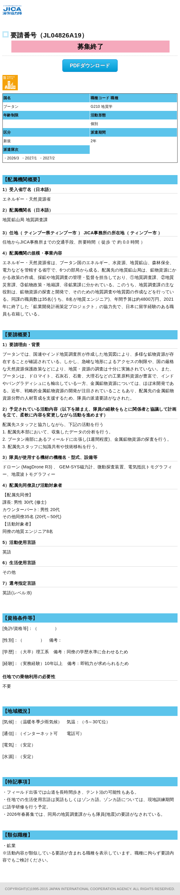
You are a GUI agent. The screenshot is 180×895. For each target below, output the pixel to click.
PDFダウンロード (90, 65)
